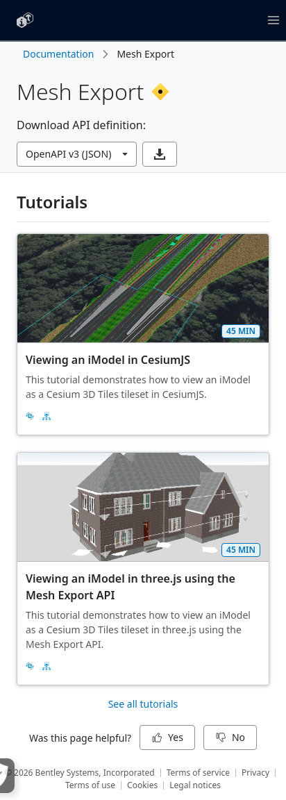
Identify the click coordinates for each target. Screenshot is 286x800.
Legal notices (195, 785)
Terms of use (90, 785)
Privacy (255, 772)
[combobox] (77, 154)
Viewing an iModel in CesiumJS (108, 359)
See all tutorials (143, 703)
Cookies (142, 785)
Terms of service (198, 772)
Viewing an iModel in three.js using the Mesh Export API (132, 587)
